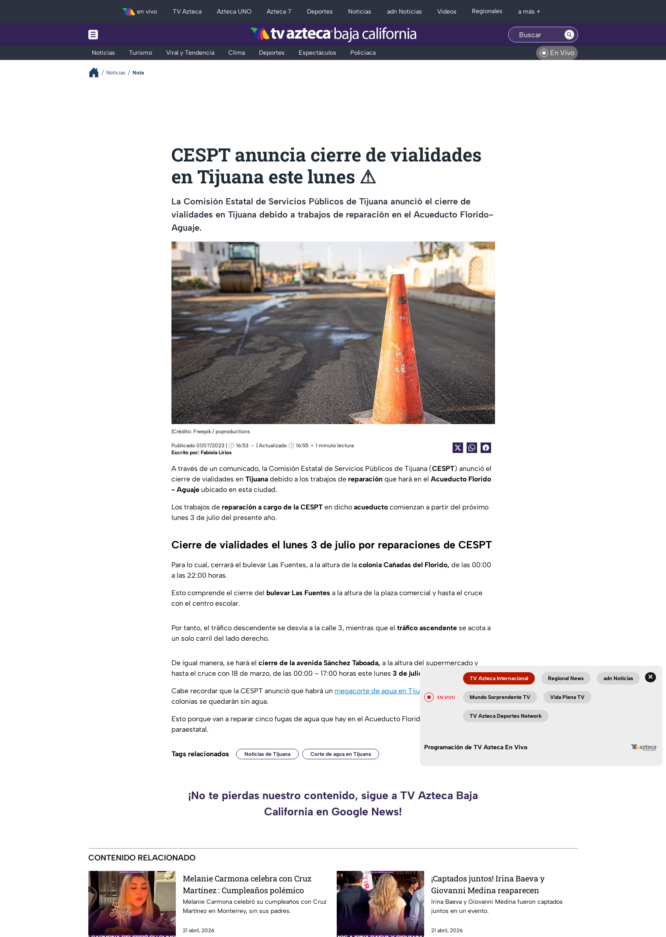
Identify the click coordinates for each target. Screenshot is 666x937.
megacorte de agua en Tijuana (383, 691)
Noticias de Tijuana (267, 754)
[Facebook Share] (486, 447)
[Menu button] (123, 34)
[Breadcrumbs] (97, 72)
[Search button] (569, 34)
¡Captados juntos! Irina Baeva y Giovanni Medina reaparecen (487, 884)
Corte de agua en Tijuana (340, 754)
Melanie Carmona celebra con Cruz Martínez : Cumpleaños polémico (247, 884)
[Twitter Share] (458, 447)
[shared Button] (472, 447)
